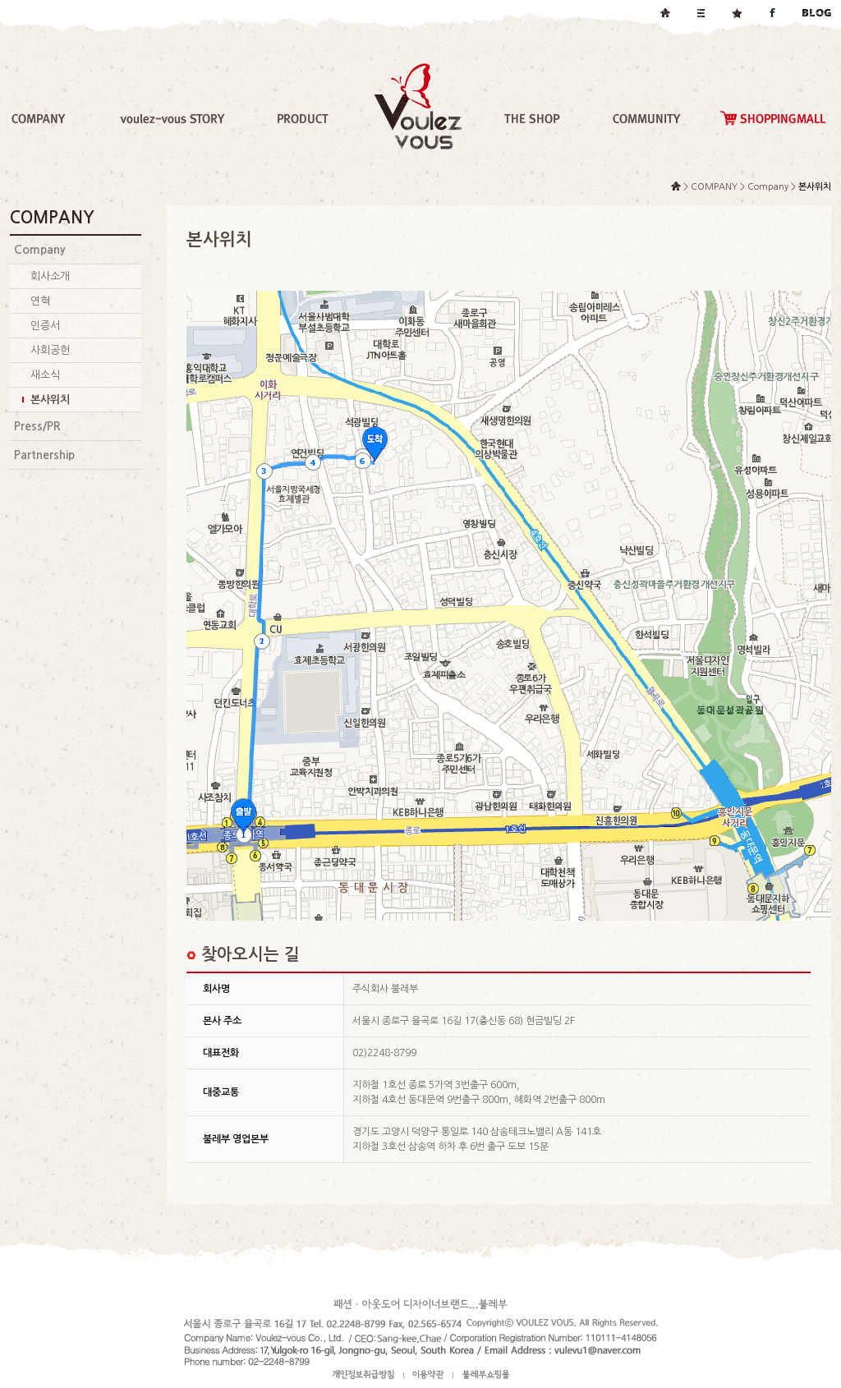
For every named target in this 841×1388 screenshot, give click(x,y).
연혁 (40, 301)
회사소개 (50, 276)
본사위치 (50, 399)
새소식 (45, 375)
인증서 (45, 325)
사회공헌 (50, 350)
